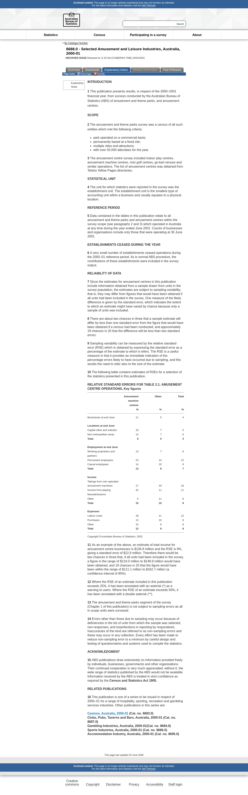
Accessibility (154, 784)
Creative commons (72, 782)
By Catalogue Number (76, 43)
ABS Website (148, 5)
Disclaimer (113, 784)
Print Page (84, 74)
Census (99, 35)
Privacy (134, 784)
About (197, 35)
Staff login (175, 784)
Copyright (92, 784)
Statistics (51, 35)
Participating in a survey (148, 35)
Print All (99, 74)
